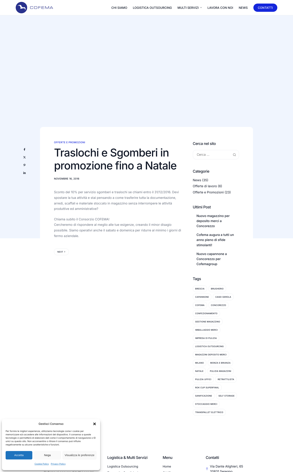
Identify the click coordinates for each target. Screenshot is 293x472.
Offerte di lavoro (205, 186)
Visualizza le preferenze (79, 455)
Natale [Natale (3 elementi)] (199, 371)
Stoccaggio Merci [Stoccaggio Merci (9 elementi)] (206, 404)
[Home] (34, 7)
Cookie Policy (42, 463)
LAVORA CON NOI (220, 7)
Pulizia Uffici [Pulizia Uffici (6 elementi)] (203, 379)
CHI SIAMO (119, 7)
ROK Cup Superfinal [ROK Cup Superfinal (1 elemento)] (207, 387)
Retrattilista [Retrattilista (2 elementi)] (226, 379)
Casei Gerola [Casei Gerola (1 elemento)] (223, 297)
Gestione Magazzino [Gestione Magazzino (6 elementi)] (207, 321)
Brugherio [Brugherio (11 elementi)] (217, 288)
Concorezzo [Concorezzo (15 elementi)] (218, 305)
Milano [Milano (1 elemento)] (199, 363)
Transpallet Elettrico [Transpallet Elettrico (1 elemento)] (209, 412)
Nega (47, 455)
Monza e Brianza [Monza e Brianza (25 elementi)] (220, 363)
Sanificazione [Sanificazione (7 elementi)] (203, 395)
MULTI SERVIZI (190, 7)
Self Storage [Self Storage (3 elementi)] (226, 395)
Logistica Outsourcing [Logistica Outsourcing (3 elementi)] (209, 346)
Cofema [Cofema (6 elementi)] (200, 305)
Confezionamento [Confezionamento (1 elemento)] (206, 313)
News (243, 7)
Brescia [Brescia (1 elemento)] (200, 288)
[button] (94, 424)
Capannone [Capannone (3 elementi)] (202, 297)
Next (60, 252)
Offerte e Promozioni (69, 142)
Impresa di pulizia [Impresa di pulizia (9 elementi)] (206, 338)
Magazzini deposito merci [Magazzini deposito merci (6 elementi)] (211, 354)
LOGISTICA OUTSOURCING (152, 7)
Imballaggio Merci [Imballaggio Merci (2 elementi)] (206, 330)
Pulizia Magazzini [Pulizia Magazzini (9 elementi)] (220, 371)
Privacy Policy (58, 463)
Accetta (19, 455)
